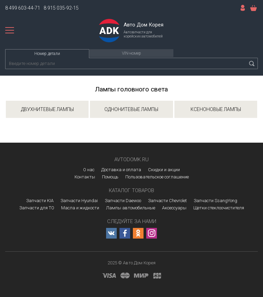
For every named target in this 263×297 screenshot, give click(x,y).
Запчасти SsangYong (215, 200)
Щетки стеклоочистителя (218, 207)
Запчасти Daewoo (123, 200)
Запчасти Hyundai (79, 200)
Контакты (85, 176)
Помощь (110, 176)
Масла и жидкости (80, 207)
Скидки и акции (164, 169)
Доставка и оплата (121, 169)
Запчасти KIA (40, 200)
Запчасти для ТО (36, 207)
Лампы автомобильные (130, 207)
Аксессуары (174, 207)
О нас (88, 169)
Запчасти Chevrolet (167, 200)
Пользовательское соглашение (157, 176)
